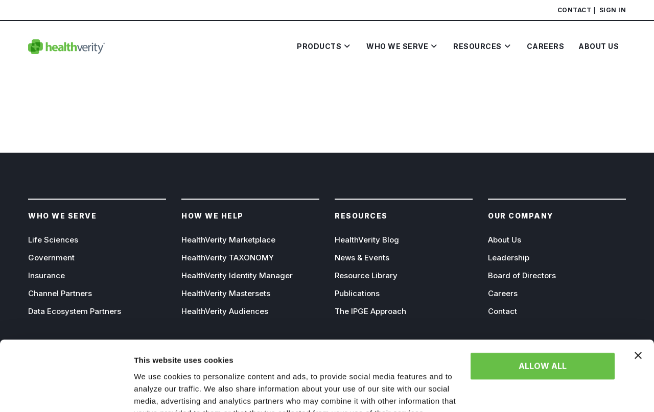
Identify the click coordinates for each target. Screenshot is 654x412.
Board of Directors (522, 275)
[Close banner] (638, 305)
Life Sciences (53, 240)
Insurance (46, 275)
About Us (504, 240)
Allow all (543, 316)
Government (51, 257)
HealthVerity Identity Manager (237, 275)
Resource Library (366, 275)
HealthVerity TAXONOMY (227, 257)
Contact (574, 10)
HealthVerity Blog (367, 240)
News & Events (362, 257)
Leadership (508, 257)
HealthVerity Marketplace (228, 240)
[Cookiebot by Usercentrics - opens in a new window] (66, 392)
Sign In (612, 10)
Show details (157, 391)
